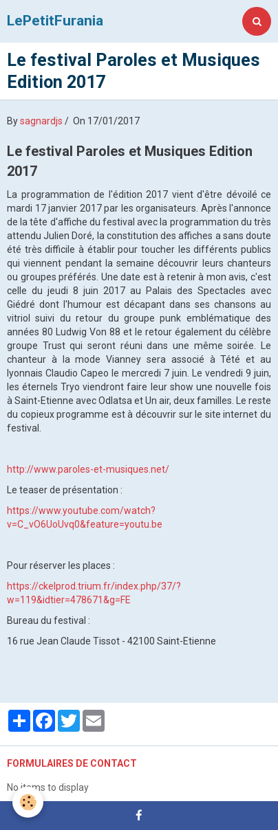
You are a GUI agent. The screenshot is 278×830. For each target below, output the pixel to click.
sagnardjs (41, 120)
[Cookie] (27, 802)
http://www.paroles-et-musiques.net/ (88, 469)
